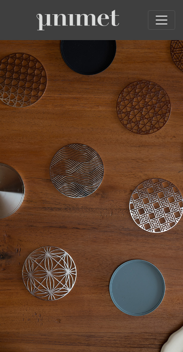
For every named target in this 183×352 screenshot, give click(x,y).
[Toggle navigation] (161, 20)
